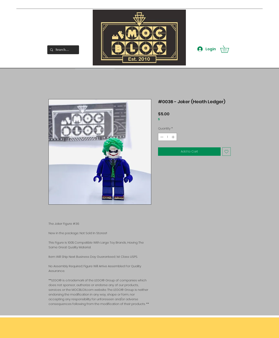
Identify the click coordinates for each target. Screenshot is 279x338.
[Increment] (173, 137)
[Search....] (62, 49)
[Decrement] (161, 137)
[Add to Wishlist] (226, 151)
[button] (228, 49)
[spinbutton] (167, 137)
